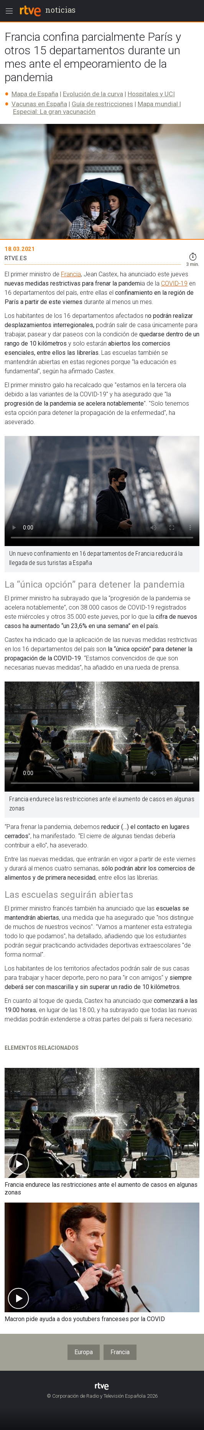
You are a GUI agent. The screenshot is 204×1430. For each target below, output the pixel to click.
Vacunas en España (39, 104)
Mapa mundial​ (158, 104)
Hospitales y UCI (151, 94)
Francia (71, 274)
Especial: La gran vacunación (54, 111)
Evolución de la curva (93, 94)
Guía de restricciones (102, 104)
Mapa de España (35, 94)
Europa (83, 1352)
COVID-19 (174, 283)
